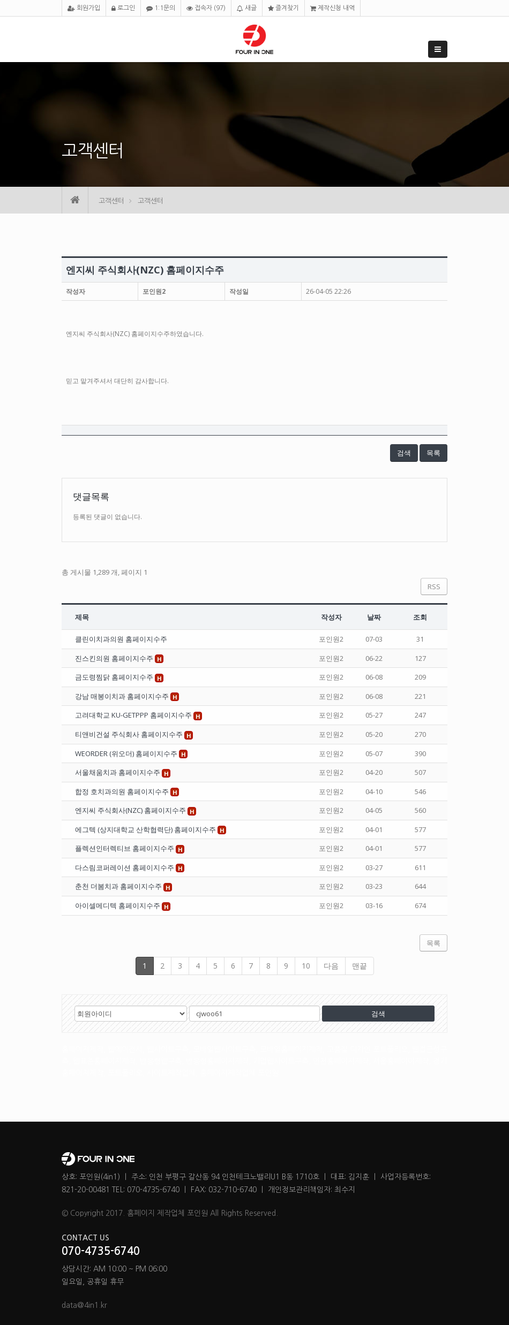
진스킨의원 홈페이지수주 (115, 658)
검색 (404, 453)
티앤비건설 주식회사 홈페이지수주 (129, 734)
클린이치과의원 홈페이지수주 (121, 639)
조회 (420, 617)
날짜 (374, 617)
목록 (433, 453)
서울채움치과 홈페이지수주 (118, 772)
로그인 (123, 8)
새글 (247, 8)
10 (306, 966)
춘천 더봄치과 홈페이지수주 (119, 886)
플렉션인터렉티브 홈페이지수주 (125, 848)
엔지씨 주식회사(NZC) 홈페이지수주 (131, 810)
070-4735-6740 (101, 1251)
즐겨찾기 (283, 8)
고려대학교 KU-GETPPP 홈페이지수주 (134, 715)
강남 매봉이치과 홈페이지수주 (122, 696)
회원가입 (84, 8)
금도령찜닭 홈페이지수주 (115, 677)
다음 (331, 966)
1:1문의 (160, 8)
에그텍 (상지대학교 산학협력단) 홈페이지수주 (146, 829)
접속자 (206, 8)
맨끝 (359, 966)
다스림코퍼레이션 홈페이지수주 (125, 867)
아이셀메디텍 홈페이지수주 (118, 905)
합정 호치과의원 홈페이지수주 (122, 791)
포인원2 (154, 291)
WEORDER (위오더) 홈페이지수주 (127, 753)
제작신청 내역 (332, 8)
